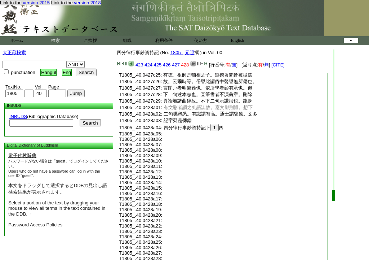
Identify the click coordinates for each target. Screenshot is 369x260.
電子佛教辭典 (22, 155)
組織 (127, 40)
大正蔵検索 (14, 52)
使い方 (200, 40)
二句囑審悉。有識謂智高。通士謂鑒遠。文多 (210, 114)
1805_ (176, 52)
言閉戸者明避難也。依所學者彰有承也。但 (207, 88)
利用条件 (164, 40)
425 (158, 65)
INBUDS (18, 116)
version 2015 (36, 2)
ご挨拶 (90, 40)
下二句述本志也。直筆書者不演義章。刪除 (207, 94)
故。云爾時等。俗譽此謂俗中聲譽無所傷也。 (210, 81)
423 (139, 65)
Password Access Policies (35, 225)
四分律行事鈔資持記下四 (193, 127)
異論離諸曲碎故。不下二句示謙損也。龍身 (207, 101)
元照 (189, 52)
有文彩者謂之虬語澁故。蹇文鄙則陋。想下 (208, 107)
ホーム (16, 40)
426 (167, 65)
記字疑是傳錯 (178, 120)
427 (176, 65)
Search (90, 123)
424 (148, 65)
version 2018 (87, 2)
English (237, 40)
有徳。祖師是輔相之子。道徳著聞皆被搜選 (207, 75)
